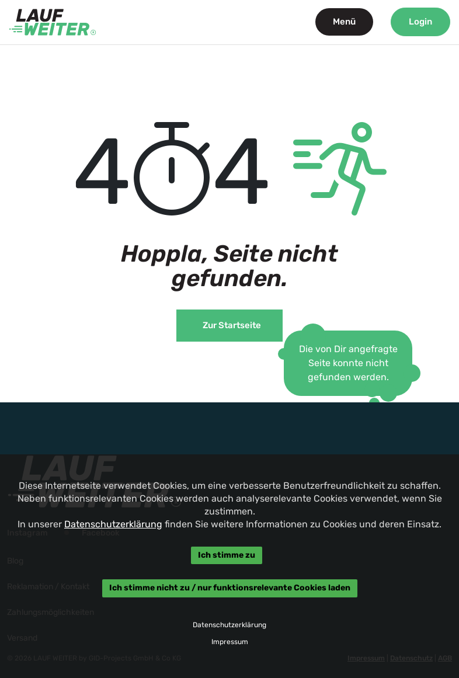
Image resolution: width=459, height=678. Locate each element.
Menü (344, 21)
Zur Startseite (232, 325)
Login (420, 21)
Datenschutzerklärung (113, 524)
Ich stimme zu (226, 555)
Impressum (229, 642)
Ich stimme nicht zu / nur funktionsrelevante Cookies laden (229, 588)
